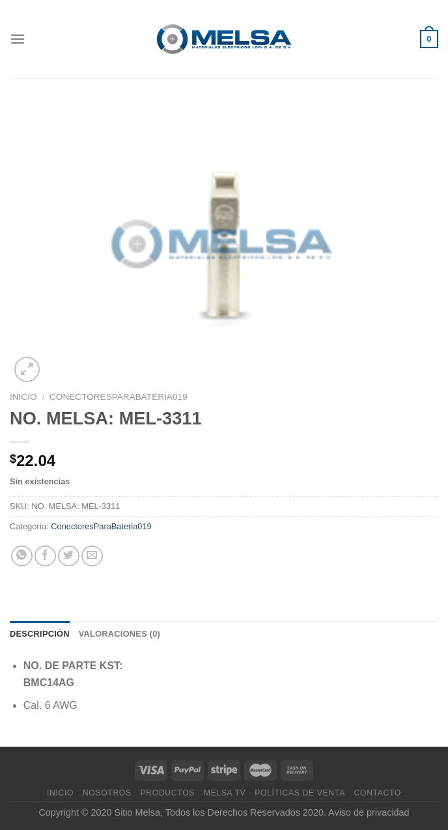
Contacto (377, 792)
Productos (168, 792)
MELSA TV (225, 792)
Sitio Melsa (137, 812)
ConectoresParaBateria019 (118, 397)
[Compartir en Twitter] (68, 556)
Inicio (23, 397)
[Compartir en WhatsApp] (22, 556)
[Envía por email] (92, 556)
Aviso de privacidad (369, 812)
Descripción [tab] (40, 634)
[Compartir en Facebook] (45, 556)
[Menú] (17, 39)
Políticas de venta (300, 792)
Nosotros (107, 792)
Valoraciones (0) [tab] (119, 634)
